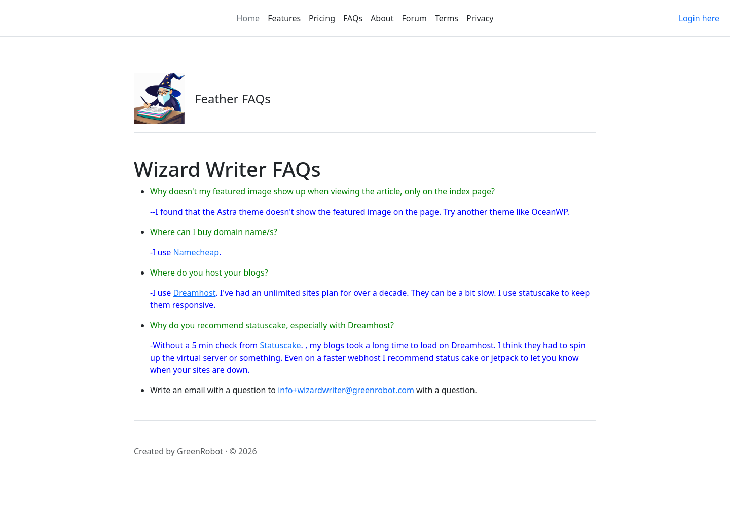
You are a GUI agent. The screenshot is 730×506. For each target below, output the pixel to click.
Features (284, 18)
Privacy (479, 18)
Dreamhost (194, 292)
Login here (699, 18)
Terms (446, 18)
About (382, 18)
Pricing (322, 18)
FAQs (352, 18)
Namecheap (196, 252)
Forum (414, 18)
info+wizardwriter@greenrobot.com (346, 390)
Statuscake (280, 345)
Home (248, 18)
